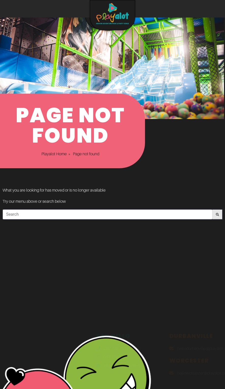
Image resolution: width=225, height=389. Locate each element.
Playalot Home (47, 153)
